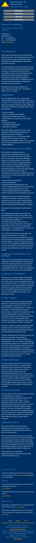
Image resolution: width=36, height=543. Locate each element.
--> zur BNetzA (6, 496)
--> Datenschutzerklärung (20, 528)
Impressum (19, 19)
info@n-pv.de (10, 42)
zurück (18, 520)
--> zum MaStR (6, 488)
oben (10, 520)
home (26, 520)
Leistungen (19, 11)
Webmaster (18, 539)
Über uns (19, 17)
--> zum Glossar (20, 507)
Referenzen (19, 14)
